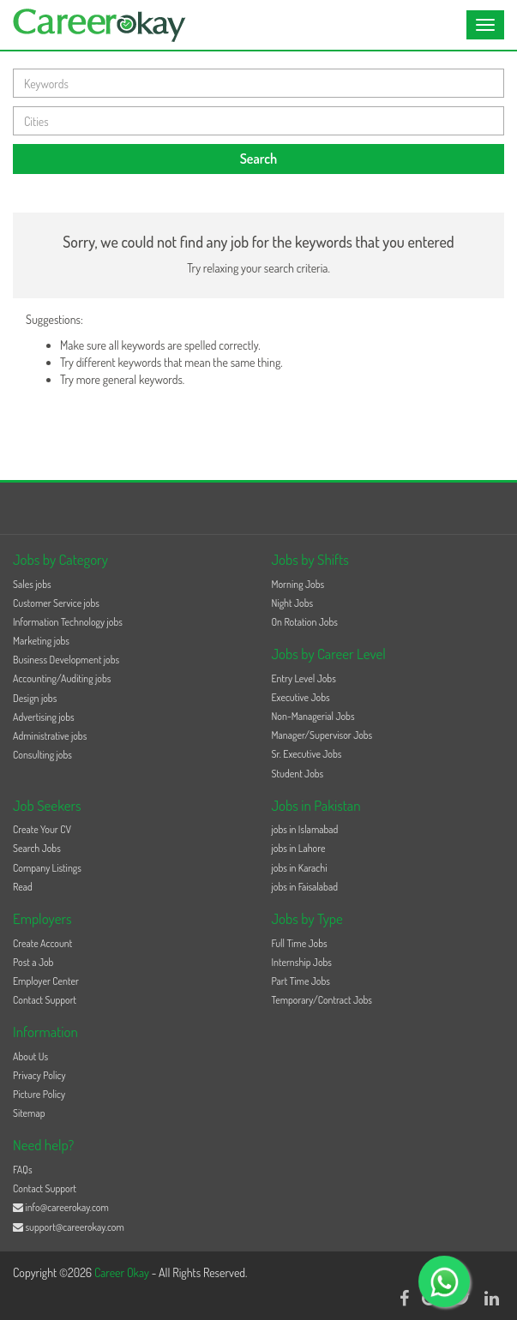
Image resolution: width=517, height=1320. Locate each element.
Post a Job (33, 962)
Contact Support (44, 999)
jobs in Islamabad (305, 829)
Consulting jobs (42, 754)
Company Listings (47, 867)
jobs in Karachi (300, 867)
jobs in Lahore (299, 848)
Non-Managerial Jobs (313, 716)
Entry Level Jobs (304, 678)
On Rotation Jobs (305, 621)
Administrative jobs (50, 735)
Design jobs (35, 698)
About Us (30, 1056)
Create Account (42, 943)
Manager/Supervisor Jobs (322, 735)
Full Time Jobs (300, 943)
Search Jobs (37, 848)
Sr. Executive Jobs (307, 753)
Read (23, 886)
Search (259, 158)
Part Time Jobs (301, 981)
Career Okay (123, 1272)
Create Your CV (42, 829)
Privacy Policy (39, 1075)
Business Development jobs (66, 659)
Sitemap (29, 1113)
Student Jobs (298, 773)
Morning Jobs (298, 584)
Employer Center (46, 981)
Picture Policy (39, 1094)
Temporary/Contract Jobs (322, 999)
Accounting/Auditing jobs (62, 678)
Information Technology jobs (68, 621)
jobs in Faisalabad (305, 886)
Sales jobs (32, 584)
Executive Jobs (301, 697)
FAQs (23, 1169)
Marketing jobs (41, 640)
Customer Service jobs (56, 603)
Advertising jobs (44, 717)
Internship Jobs (302, 962)
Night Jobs (293, 603)
